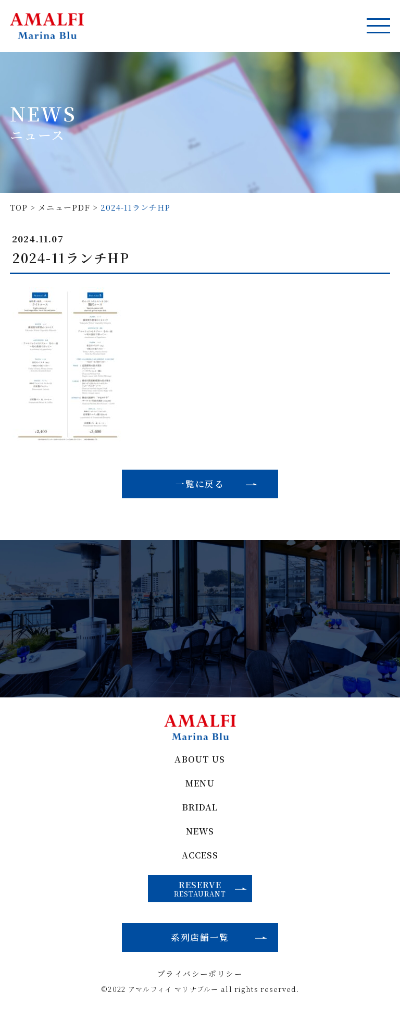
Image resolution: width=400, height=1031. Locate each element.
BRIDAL (200, 815)
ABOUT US (200, 766)
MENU (200, 791)
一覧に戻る (200, 484)
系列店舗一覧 (200, 948)
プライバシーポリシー (200, 986)
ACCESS (200, 864)
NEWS (200, 840)
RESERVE (211, 898)
